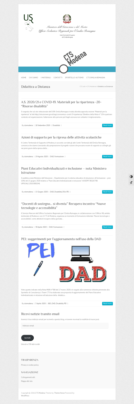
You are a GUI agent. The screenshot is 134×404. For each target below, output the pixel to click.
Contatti (58, 77)
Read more (107, 125)
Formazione (59, 156)
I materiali (46, 77)
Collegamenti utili (28, 377)
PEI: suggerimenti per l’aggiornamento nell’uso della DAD (61, 239)
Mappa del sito (27, 381)
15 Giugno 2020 (41, 192)
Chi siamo (33, 77)
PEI (67, 192)
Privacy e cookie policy (30, 365)
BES (49, 303)
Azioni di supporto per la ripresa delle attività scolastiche (61, 137)
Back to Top (130, 400)
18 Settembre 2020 (42, 125)
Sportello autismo (74, 77)
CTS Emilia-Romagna (95, 77)
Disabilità (56, 125)
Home (23, 77)
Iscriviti (27, 338)
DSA (64, 192)
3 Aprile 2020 (40, 303)
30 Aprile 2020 (41, 227)
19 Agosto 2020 (41, 156)
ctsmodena (28, 125)
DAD (52, 156)
